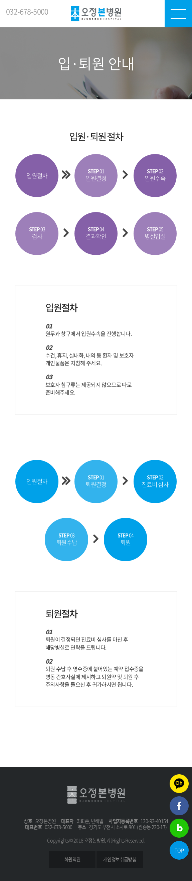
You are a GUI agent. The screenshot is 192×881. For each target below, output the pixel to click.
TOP (179, 850)
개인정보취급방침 (119, 859)
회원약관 (72, 859)
